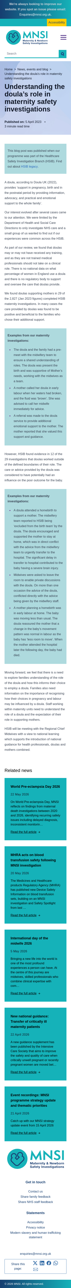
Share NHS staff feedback (35, 1202)
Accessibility (56, 22)
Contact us (35, 1191)
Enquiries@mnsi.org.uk (35, 14)
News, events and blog (32, 69)
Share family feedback (35, 1196)
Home (9, 69)
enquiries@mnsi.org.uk (35, 1253)
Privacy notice (35, 1227)
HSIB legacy (29, 166)
